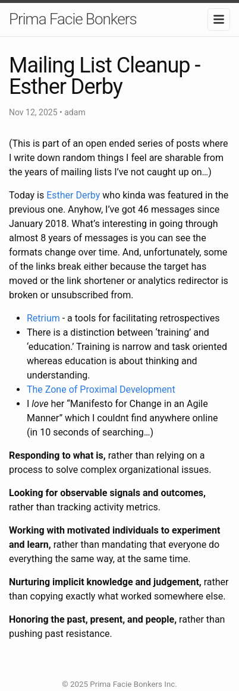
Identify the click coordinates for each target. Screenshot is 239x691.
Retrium (43, 318)
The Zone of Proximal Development (101, 389)
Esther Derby (73, 195)
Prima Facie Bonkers (73, 19)
